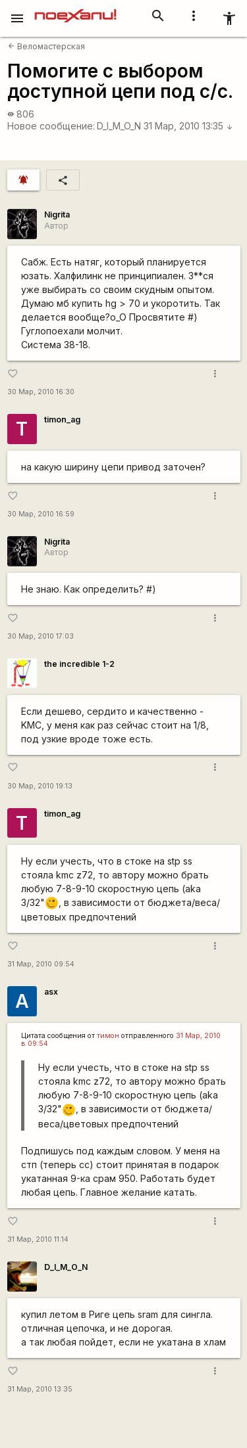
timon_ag (62, 419)
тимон (108, 1035)
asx (51, 992)
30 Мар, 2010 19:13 (39, 786)
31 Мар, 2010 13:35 (188, 125)
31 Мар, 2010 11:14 (38, 1239)
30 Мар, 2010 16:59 (40, 514)
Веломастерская (46, 46)
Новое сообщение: (51, 125)
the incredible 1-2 (79, 664)
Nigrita (57, 214)
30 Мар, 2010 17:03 (40, 636)
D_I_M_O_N (119, 125)
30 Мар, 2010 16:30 (40, 392)
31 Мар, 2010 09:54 (40, 964)
